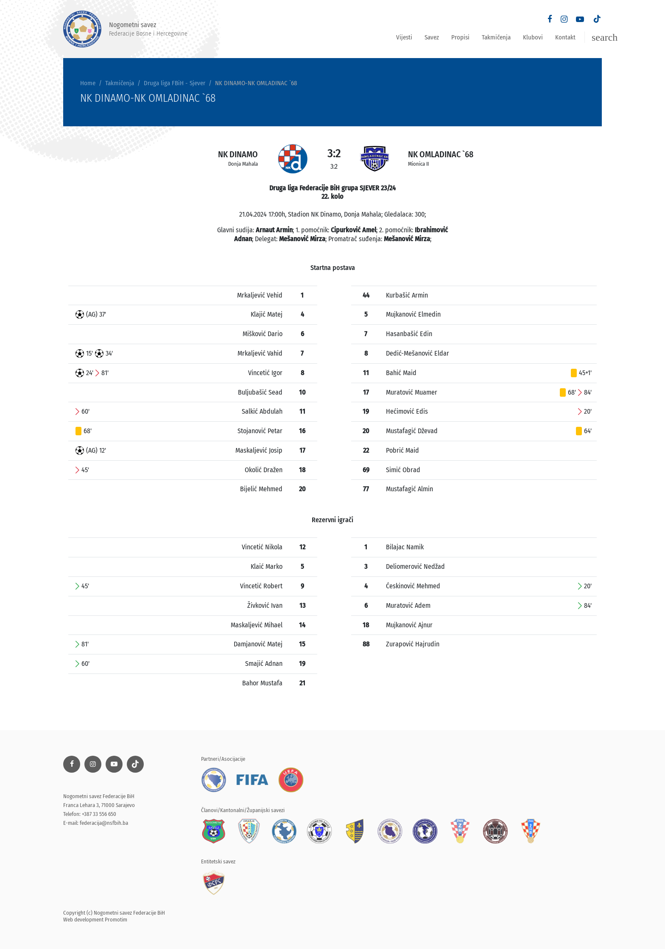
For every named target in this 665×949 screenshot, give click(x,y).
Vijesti (404, 37)
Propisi (460, 37)
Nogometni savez (125, 29)
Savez (432, 37)
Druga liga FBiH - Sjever (174, 83)
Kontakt (565, 37)
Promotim (116, 919)
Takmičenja (496, 37)
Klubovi (533, 37)
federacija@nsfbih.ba (104, 823)
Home (87, 83)
